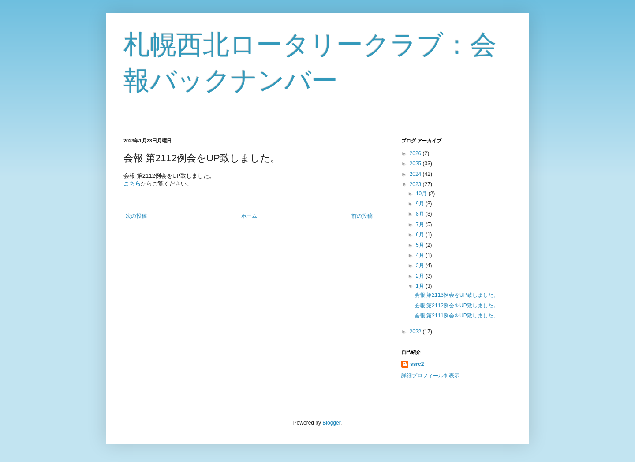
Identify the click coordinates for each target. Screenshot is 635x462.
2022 (416, 331)
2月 (421, 276)
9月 (421, 204)
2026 (416, 153)
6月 (421, 234)
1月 (421, 286)
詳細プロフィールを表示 (430, 376)
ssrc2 (417, 364)
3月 (421, 265)
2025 (416, 163)
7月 (421, 224)
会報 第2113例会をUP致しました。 (457, 295)
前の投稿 (362, 216)
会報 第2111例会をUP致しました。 (457, 316)
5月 (421, 245)
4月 (421, 255)
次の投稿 (136, 216)
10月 (422, 193)
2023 (416, 184)
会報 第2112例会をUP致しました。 (457, 305)
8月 (421, 214)
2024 (416, 174)
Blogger (331, 423)
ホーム (249, 216)
